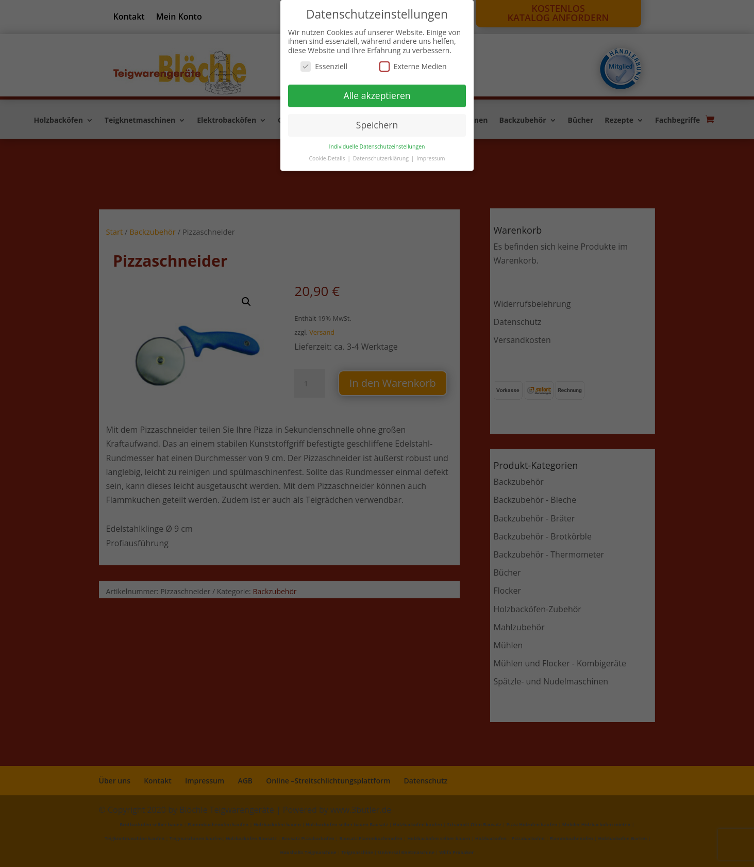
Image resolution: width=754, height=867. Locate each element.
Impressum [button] (430, 158)
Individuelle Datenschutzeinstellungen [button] (377, 146)
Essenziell (323, 66)
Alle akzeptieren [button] (376, 95)
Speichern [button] (377, 125)
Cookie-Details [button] (327, 158)
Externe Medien (413, 66)
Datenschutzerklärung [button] (381, 158)
